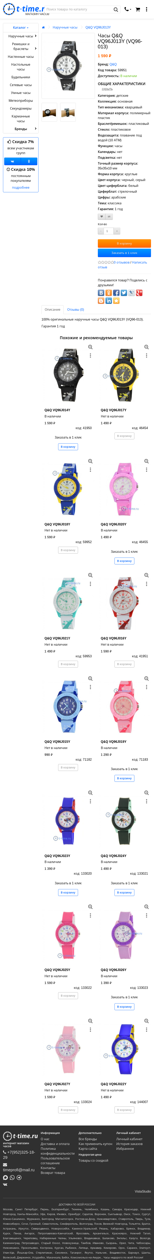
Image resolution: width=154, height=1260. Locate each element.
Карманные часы (21, 119)
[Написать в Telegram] (20, 1177)
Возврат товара (53, 1173)
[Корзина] (137, 9)
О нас (45, 1139)
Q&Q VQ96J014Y (57, 410)
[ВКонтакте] (6, 1184)
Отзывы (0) (75, 309)
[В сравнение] (109, 217)
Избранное (125, 1148)
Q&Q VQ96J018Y (57, 524)
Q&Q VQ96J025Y (57, 970)
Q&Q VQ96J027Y (57, 1084)
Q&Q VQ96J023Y (57, 856)
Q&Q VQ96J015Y (57, 741)
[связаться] (128, 9)
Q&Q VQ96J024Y (114, 856)
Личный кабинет (129, 1139)
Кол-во (102, 224)
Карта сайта (88, 1148)
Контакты (48, 1168)
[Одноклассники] (29, 161)
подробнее (20, 187)
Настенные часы (21, 56)
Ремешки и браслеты (24, 46)
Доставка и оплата (55, 1144)
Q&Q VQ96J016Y (114, 638)
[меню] (146, 9)
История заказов (129, 1144)
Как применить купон (95, 1144)
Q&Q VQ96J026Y (114, 970)
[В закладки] (101, 217)
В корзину (124, 243)
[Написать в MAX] (6, 1177)
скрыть (107, 89)
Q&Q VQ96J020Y (114, 524)
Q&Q (113, 64)
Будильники (20, 77)
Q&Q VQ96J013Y (98, 27)
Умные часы (20, 93)
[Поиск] (78, 9)
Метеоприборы (21, 100)
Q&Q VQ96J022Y (114, 1084)
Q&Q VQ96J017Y (114, 410)
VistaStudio (143, 1191)
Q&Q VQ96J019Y (114, 741)
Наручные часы (22, 36)
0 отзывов (122, 262)
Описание (52, 309)
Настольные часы (20, 67)
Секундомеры (20, 108)
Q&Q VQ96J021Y (57, 638)
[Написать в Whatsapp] (13, 1177)
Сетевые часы (20, 85)
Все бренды (88, 1139)
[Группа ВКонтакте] (12, 161)
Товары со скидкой (93, 1160)
